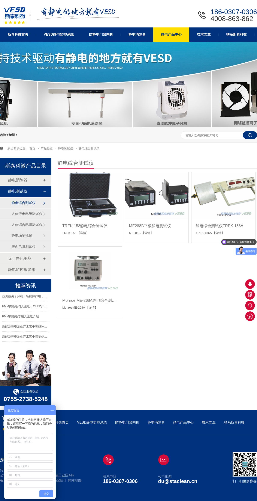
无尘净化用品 (19, 258)
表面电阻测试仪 (24, 246)
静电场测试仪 (22, 235)
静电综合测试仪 (89, 148)
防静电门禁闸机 (127, 422)
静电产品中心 (183, 422)
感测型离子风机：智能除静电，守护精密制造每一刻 (36, 297)
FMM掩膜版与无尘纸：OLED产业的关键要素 (32, 307)
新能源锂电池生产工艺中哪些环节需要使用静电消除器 (38, 327)
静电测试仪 (66, 148)
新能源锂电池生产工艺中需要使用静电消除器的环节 (36, 337)
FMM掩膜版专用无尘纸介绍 (20, 317)
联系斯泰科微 (234, 422)
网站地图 (75, 480)
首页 (32, 148)
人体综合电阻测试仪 (27, 224)
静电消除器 (17, 180)
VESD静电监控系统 (92, 422)
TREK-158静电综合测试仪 (84, 226)
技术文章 (209, 422)
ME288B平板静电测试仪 (150, 226)
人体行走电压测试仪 (27, 214)
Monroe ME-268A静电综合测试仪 (89, 300)
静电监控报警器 (21, 269)
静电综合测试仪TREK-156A (219, 226)
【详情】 (83, 233)
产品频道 (47, 148)
